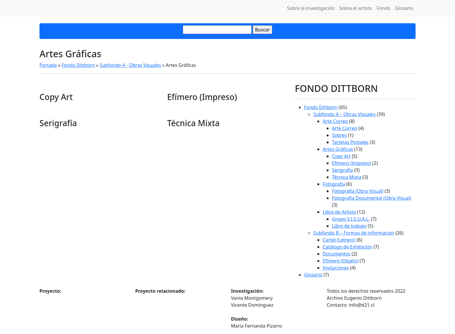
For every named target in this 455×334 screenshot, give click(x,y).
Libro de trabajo (349, 226)
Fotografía (334, 184)
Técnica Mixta (346, 177)
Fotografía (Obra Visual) (357, 191)
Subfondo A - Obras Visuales (130, 65)
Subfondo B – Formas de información (353, 233)
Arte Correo (335, 121)
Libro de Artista (339, 212)
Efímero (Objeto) (340, 261)
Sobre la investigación (311, 8)
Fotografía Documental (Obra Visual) (371, 198)
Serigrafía (342, 170)
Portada (48, 65)
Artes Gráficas (338, 149)
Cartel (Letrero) (339, 240)
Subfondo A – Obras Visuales (344, 114)
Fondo (383, 8)
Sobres (339, 135)
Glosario (404, 8)
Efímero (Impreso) (351, 163)
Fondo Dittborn (78, 65)
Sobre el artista (355, 8)
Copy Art (341, 156)
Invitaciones (336, 268)
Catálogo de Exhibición (347, 247)
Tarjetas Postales (350, 142)
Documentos (337, 254)
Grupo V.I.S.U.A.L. (351, 219)
